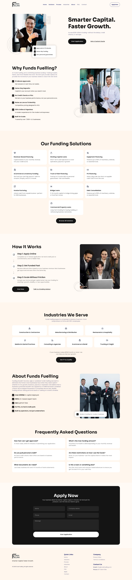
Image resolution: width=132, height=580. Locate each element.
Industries (66, 4)
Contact (84, 4)
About (73, 4)
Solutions (51, 4)
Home (45, 4)
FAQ (78, 4)
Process (58, 4)
